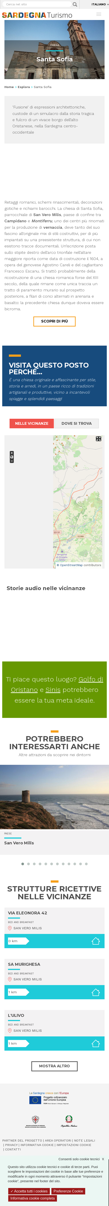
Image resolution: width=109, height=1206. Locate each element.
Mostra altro (54, 1066)
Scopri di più (54, 321)
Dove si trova (77, 423)
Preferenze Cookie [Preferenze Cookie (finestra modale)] (68, 1191)
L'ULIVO (16, 1015)
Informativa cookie (37, 1145)
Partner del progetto (22, 1140)
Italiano (99, 4)
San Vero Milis (19, 843)
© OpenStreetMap (70, 565)
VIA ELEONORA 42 (27, 913)
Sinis (53, 689)
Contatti (13, 1149)
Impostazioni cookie (74, 1145)
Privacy (11, 1145)
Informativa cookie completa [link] (32, 1198)
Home (9, 87)
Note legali (84, 1140)
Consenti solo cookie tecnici (84, 1159)
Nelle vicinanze (31, 423)
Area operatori (58, 1140)
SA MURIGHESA (24, 964)
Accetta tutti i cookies (29, 1191)
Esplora (24, 87)
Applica (75, 4)
